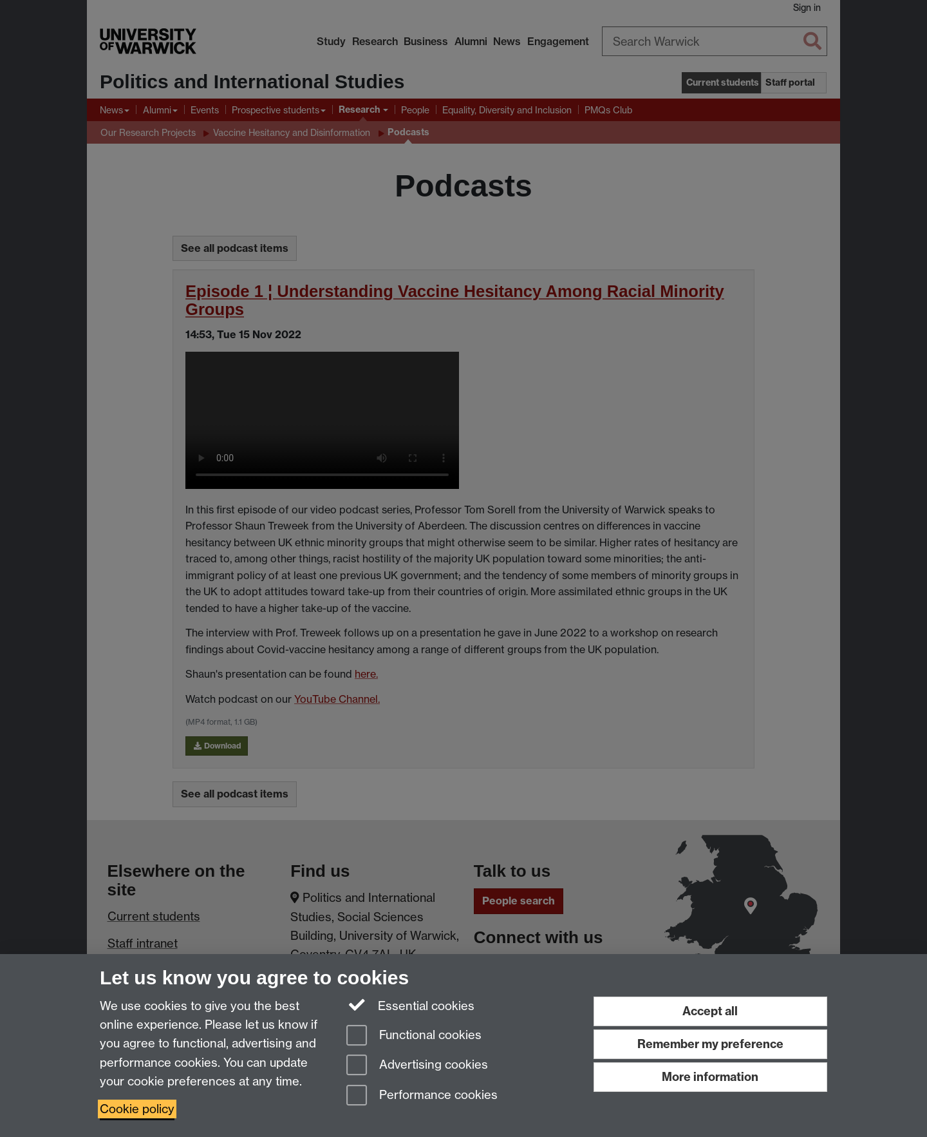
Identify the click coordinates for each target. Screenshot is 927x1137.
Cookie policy (137, 1109)
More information (710, 1076)
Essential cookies (410, 1005)
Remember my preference (710, 1044)
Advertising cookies (417, 1066)
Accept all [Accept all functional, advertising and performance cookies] (710, 1011)
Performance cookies (422, 1096)
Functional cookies (414, 1036)
